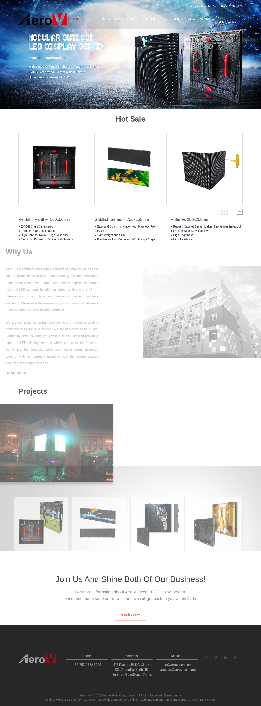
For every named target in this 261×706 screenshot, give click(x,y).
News (206, 19)
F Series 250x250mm (190, 220)
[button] (224, 212)
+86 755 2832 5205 (230, 6)
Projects (155, 19)
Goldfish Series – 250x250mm (121, 220)
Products (97, 19)
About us (126, 19)
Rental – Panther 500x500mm (45, 220)
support (183, 19)
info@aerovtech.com (203, 6)
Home (74, 19)
